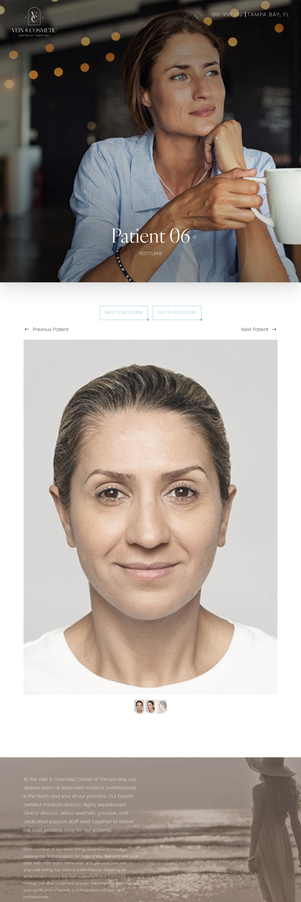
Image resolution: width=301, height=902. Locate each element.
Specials (170, 33)
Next (258, 329)
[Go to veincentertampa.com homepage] (34, 21)
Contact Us (216, 33)
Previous (47, 329)
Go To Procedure (177, 313)
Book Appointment (250, 33)
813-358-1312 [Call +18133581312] (227, 15)
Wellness (130, 33)
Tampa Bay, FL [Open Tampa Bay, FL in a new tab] (268, 15)
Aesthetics (106, 33)
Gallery (150, 33)
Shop (278, 33)
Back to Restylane (124, 313)
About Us (191, 33)
